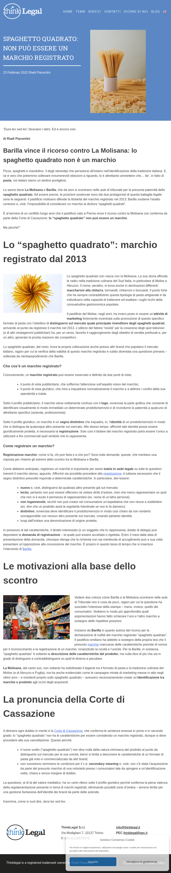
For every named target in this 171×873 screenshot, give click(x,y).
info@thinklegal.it (128, 827)
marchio (93, 644)
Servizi (94, 11)
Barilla (27, 549)
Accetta (93, 861)
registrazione (112, 473)
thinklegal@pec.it (135, 833)
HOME (68, 11)
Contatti (112, 11)
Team (80, 11)
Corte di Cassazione (68, 731)
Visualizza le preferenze (141, 861)
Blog (155, 11)
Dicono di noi (136, 11)
